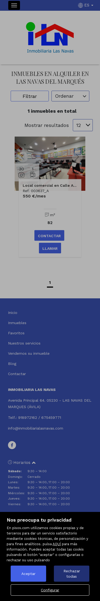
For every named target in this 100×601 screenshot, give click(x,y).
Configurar (50, 590)
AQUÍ (57, 544)
